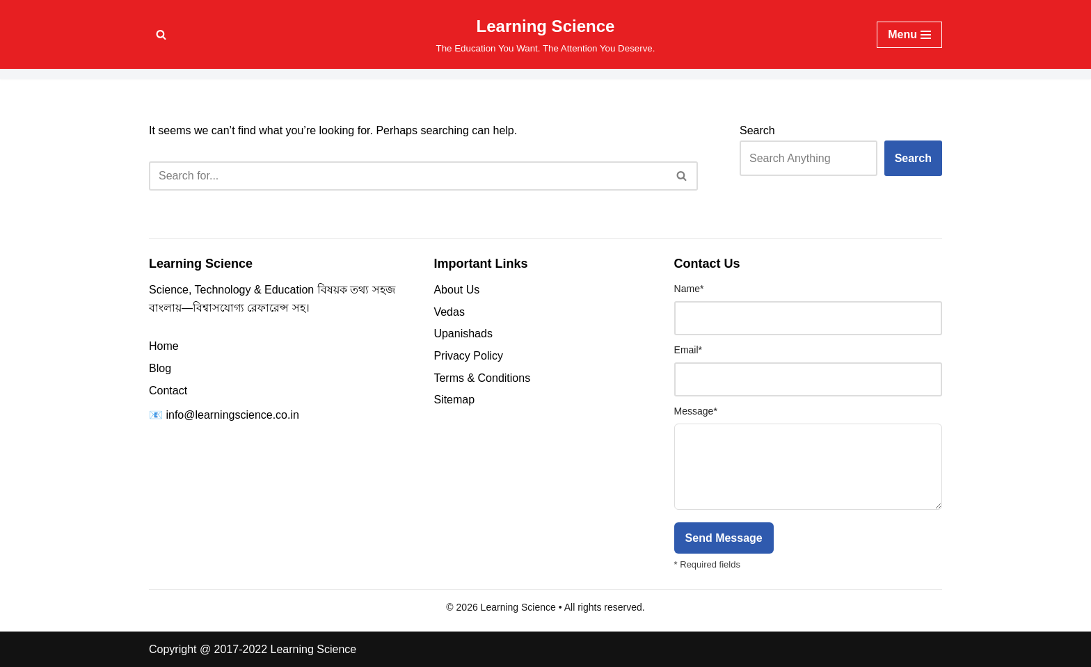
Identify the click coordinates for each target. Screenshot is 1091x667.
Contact (168, 390)
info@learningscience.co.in (232, 415)
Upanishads (463, 333)
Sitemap (454, 399)
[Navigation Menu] (909, 35)
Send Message (724, 538)
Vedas (448, 312)
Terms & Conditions (481, 378)
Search (757, 130)
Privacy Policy (468, 356)
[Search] (161, 34)
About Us (456, 290)
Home (164, 346)
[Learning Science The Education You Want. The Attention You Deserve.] (545, 34)
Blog (160, 368)
